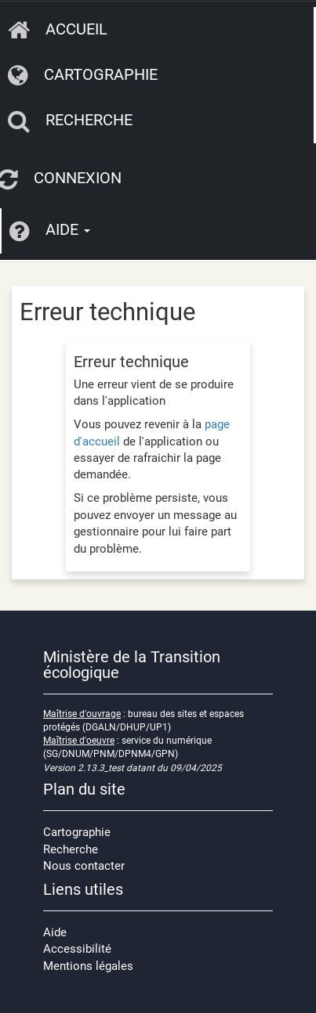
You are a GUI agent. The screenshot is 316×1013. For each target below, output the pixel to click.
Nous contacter (84, 866)
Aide (55, 932)
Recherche (70, 119)
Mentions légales (88, 966)
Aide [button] (49, 229)
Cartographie (83, 74)
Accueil (57, 29)
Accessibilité (77, 949)
